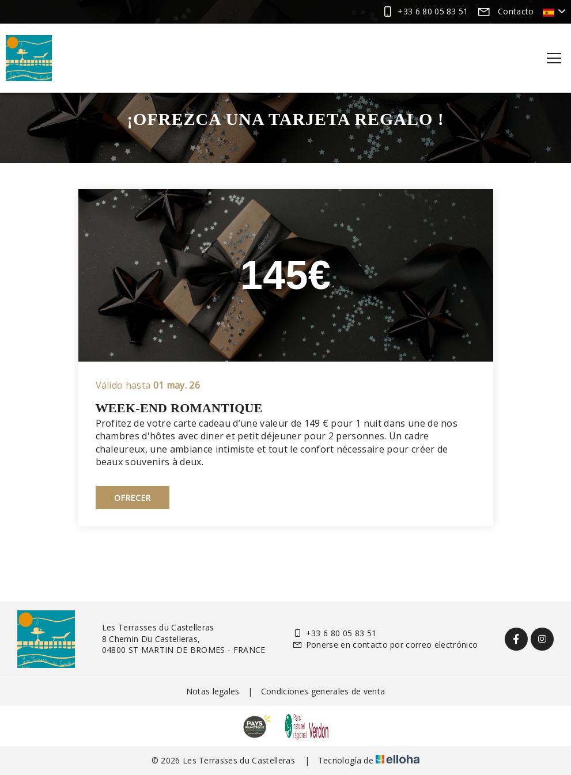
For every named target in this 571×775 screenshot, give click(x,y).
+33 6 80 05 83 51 (334, 633)
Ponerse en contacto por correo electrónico (385, 644)
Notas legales (213, 691)
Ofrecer (132, 497)
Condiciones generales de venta (323, 691)
